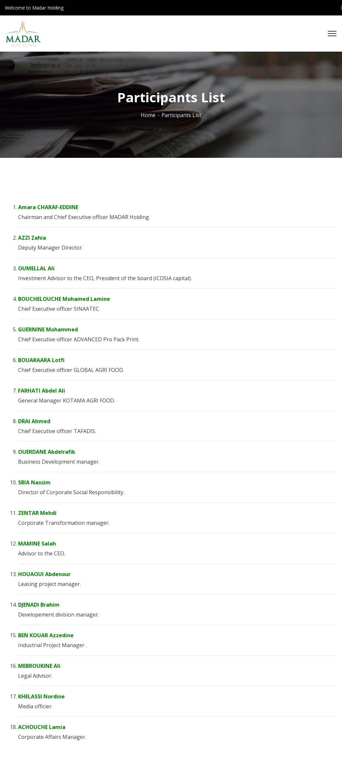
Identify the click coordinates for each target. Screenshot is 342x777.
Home (148, 115)
